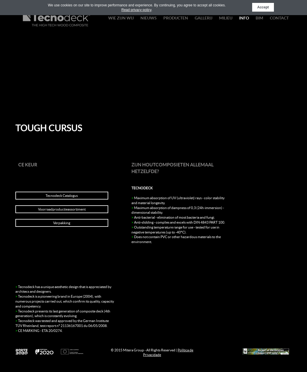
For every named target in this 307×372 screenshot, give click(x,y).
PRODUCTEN (175, 18)
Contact (279, 18)
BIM (259, 18)
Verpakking (61, 223)
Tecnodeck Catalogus (62, 195)
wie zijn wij (121, 18)
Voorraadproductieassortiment (62, 209)
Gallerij (203, 18)
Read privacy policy (136, 10)
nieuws (148, 18)
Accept (263, 7)
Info (244, 18)
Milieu (225, 18)
